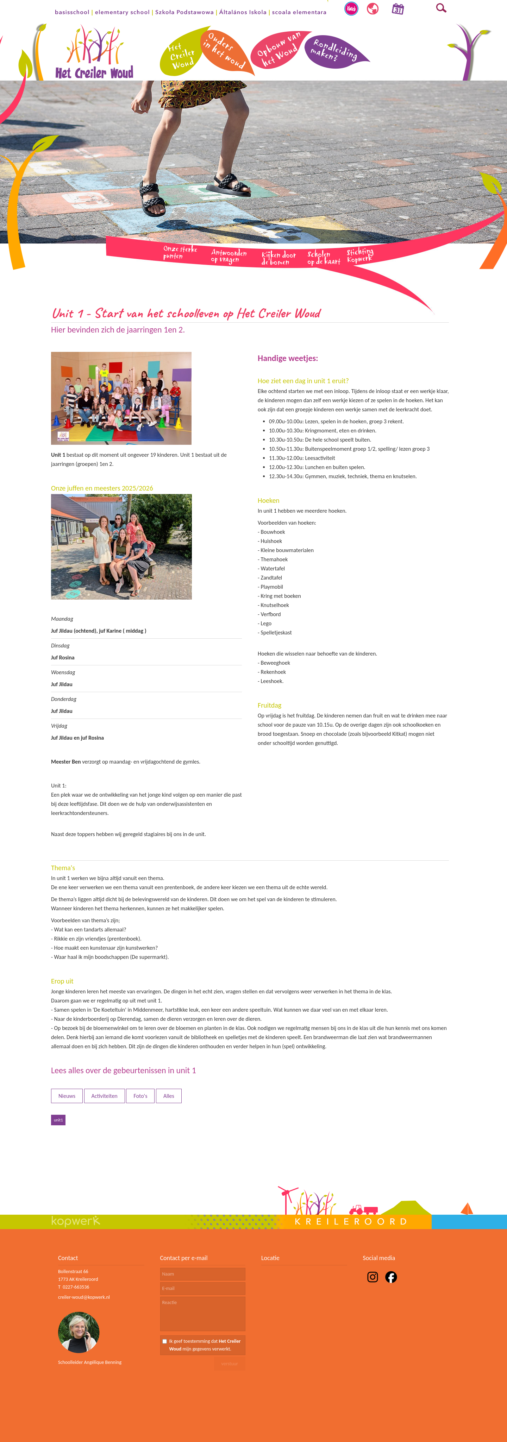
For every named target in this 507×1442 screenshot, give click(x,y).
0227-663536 (76, 1287)
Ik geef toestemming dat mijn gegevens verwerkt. (205, 1345)
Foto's (140, 1096)
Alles (168, 1096)
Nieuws (66, 1096)
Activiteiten (105, 1096)
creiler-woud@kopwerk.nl (84, 1297)
